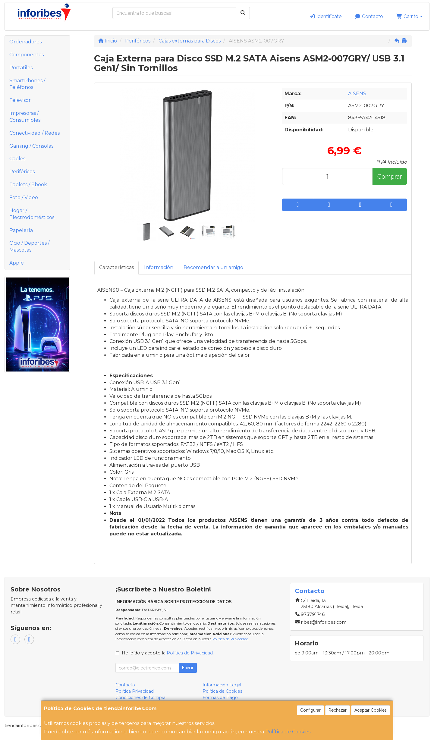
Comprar (389, 176)
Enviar (187, 667)
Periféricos (22, 171)
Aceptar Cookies (370, 710)
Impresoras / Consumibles (24, 116)
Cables (17, 158)
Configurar (310, 710)
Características (116, 267)
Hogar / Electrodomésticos (31, 214)
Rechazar (338, 710)
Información (158, 267)
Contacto (369, 16)
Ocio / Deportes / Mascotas (29, 246)
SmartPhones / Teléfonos (27, 84)
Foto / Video (23, 197)
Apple (16, 263)
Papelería (21, 230)
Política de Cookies (287, 732)
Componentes (26, 55)
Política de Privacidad (230, 639)
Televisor (20, 100)
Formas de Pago (220, 697)
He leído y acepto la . (168, 653)
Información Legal (222, 685)
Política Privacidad (134, 691)
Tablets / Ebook (28, 184)
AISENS (357, 93)
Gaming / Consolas (31, 146)
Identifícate (325, 16)
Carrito (409, 16)
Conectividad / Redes (34, 133)
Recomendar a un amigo (213, 267)
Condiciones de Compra (140, 697)
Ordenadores (25, 42)
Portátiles (21, 68)
